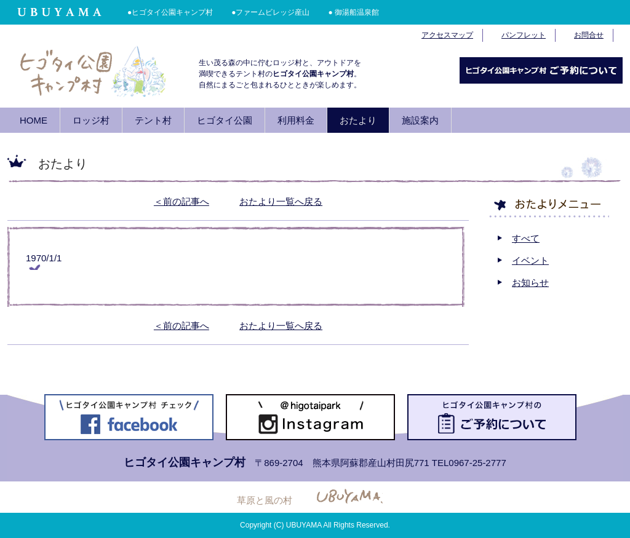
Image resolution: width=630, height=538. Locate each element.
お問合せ (589, 35)
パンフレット (523, 35)
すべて (526, 238)
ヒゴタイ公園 (224, 120)
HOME (33, 120)
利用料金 (295, 120)
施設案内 (420, 120)
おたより (358, 120)
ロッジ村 (91, 120)
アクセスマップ (447, 35)
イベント (530, 260)
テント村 (153, 120)
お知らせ (530, 282)
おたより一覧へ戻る (280, 201)
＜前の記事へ (181, 201)
